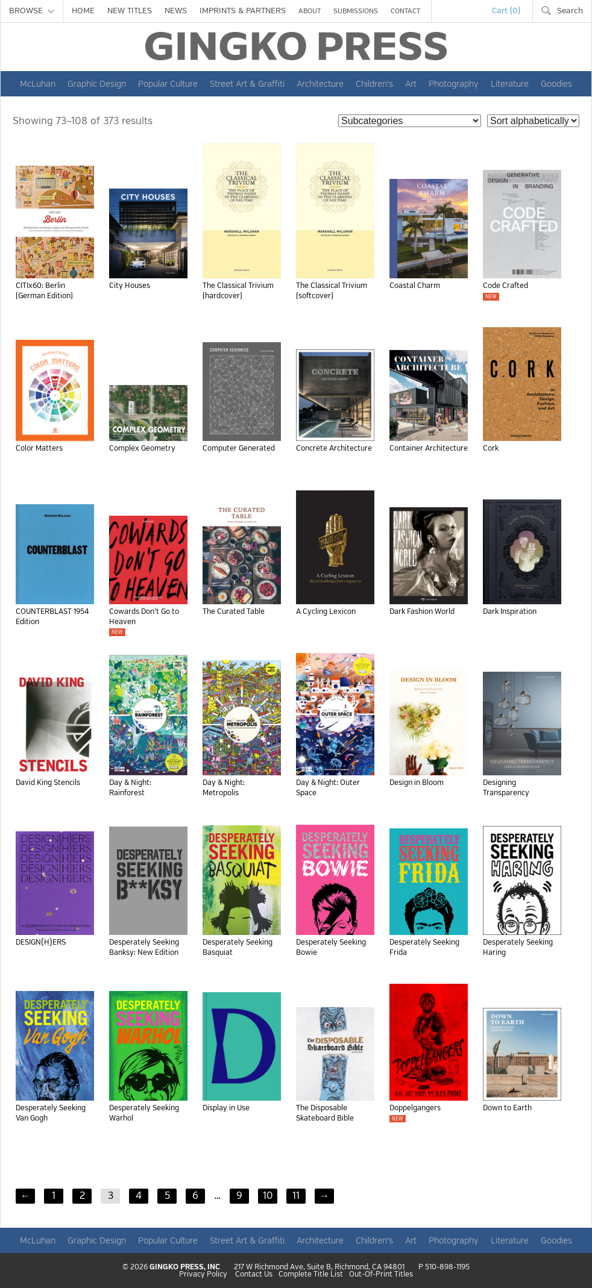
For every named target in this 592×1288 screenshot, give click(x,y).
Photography (454, 83)
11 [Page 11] (296, 1196)
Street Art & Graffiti (247, 83)
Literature (510, 83)
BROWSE (31, 11)
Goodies (556, 83)
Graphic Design (97, 83)
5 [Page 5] (167, 1196)
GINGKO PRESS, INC (185, 1267)
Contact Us (253, 1274)
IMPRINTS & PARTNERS (243, 11)
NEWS (176, 11)
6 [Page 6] (195, 1196)
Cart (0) (506, 11)
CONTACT (405, 11)
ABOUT (309, 11)
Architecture (320, 83)
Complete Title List (311, 1274)
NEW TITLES (129, 11)
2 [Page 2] (82, 1196)
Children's (374, 83)
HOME (83, 11)
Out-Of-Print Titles (381, 1274)
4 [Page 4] (139, 1196)
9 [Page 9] (239, 1196)
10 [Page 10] (268, 1196)
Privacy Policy (203, 1274)
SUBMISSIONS (355, 11)
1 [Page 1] (53, 1196)
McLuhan (37, 83)
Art (411, 83)
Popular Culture (168, 83)
